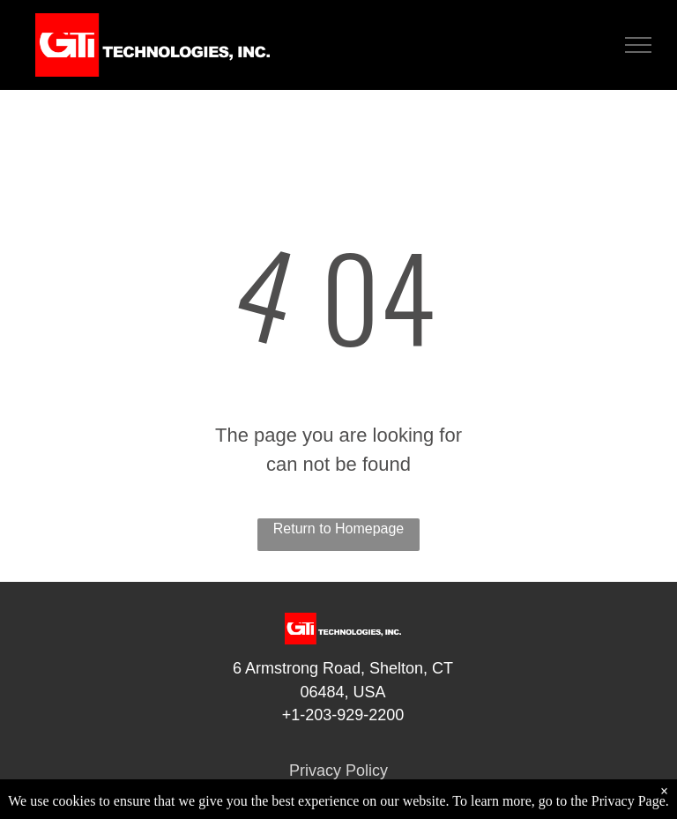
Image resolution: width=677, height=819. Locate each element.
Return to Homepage (339, 528)
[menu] (638, 45)
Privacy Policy (338, 770)
